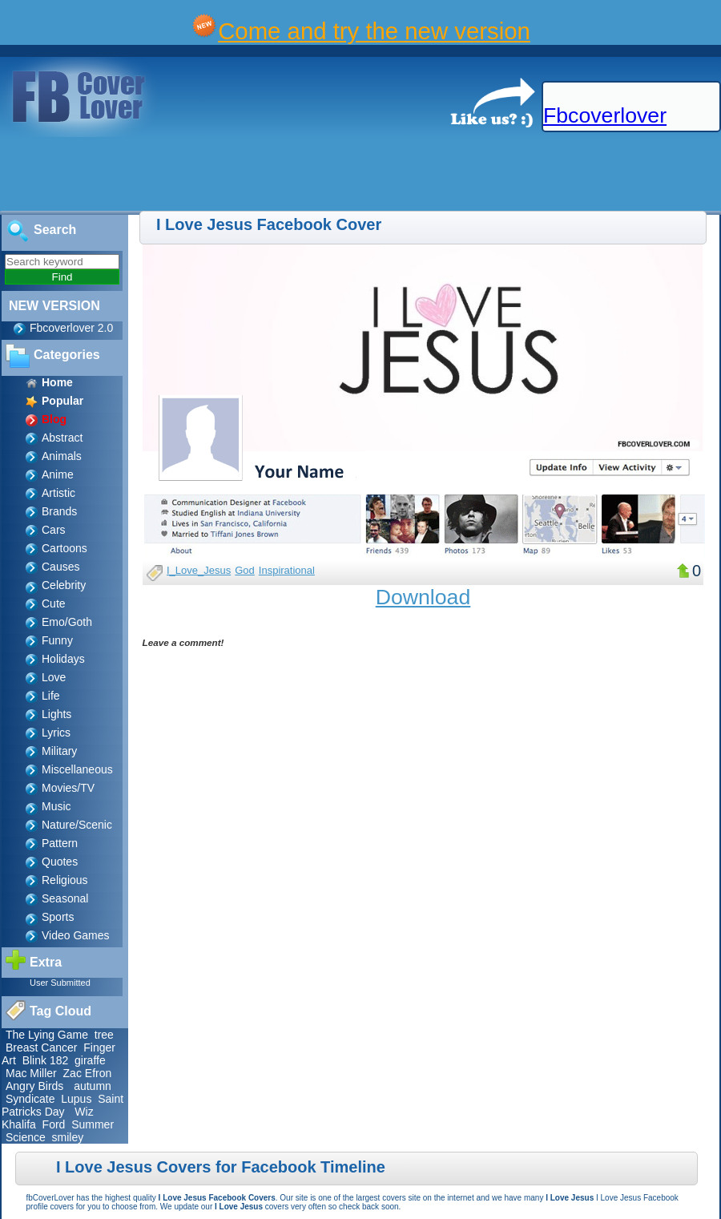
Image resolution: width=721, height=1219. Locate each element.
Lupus (76, 1098)
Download (423, 597)
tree (104, 1034)
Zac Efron (87, 1073)
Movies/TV (68, 787)
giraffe (90, 1060)
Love (54, 677)
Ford (54, 1124)
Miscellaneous (77, 769)
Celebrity (64, 585)
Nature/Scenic (77, 824)
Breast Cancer (41, 1047)
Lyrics (56, 732)
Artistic (58, 492)
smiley (68, 1137)
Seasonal (65, 898)
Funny (57, 640)
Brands (59, 511)
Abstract (62, 437)
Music (56, 806)
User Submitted (60, 982)
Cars (54, 529)
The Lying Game (47, 1034)
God (245, 570)
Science (26, 1137)
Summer (92, 1124)
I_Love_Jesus (199, 570)
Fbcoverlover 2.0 (71, 327)
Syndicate (30, 1098)
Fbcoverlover (605, 115)
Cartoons (64, 548)
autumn (92, 1086)
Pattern (60, 843)
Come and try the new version (374, 31)
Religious (65, 880)
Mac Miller (31, 1073)
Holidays (63, 658)
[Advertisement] (291, 175)
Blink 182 (45, 1060)
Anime (58, 474)
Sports (58, 916)
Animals (62, 456)
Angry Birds (34, 1086)
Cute (54, 603)
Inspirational (287, 570)
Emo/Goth (67, 622)
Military (59, 751)
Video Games (76, 935)
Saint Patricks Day (62, 1105)
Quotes (60, 861)
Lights (56, 714)
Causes (60, 566)
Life (51, 695)
